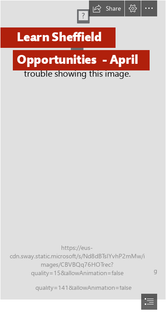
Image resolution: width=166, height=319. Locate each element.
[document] (83, 159)
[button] (106, 8)
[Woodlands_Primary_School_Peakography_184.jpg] (83, 150)
